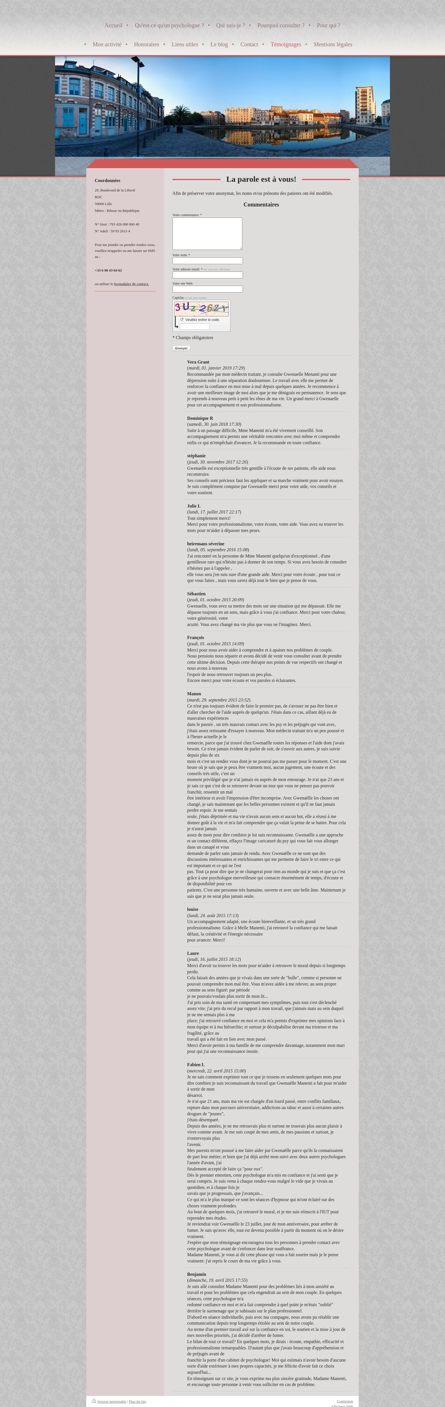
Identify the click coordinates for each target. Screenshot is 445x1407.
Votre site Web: (183, 283)
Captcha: (190, 298)
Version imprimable (109, 1401)
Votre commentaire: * (187, 215)
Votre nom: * (181, 255)
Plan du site (137, 1401)
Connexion (345, 1401)
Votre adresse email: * (201, 269)
